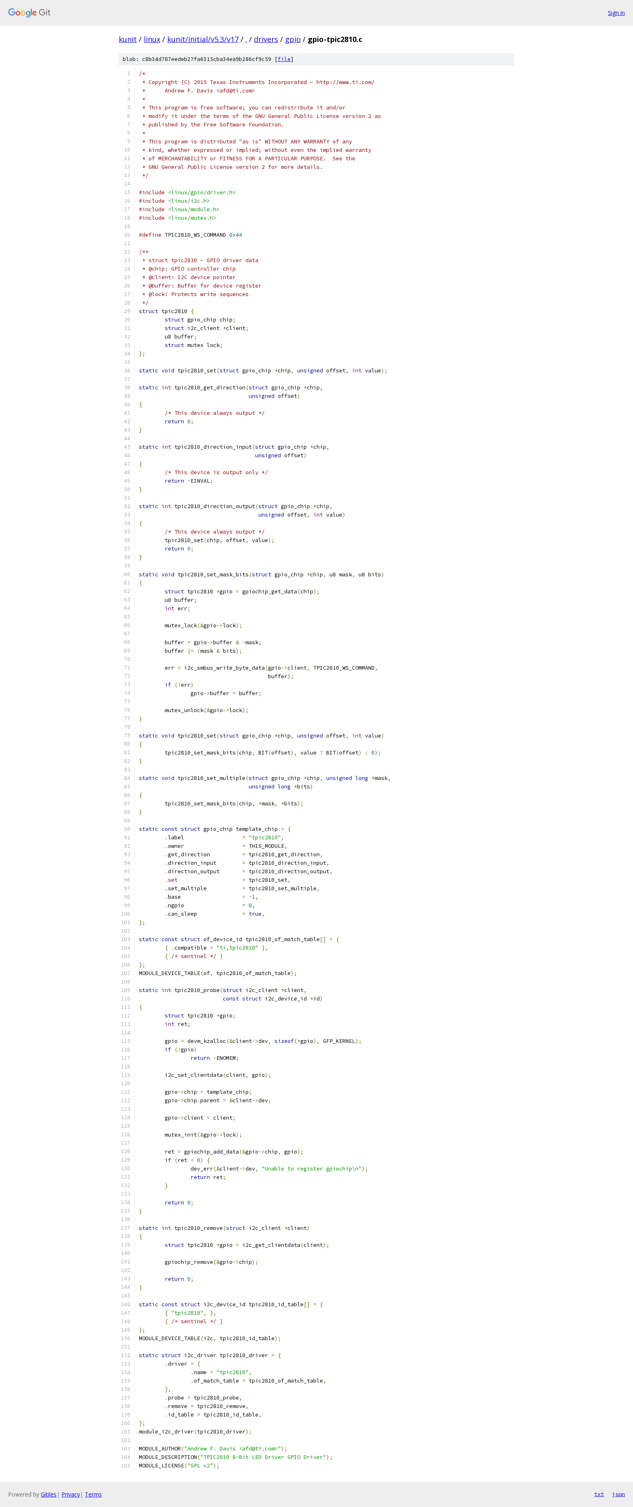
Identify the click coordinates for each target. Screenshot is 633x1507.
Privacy (70, 1494)
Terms (93, 1494)
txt (599, 1494)
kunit (128, 39)
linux (152, 39)
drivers (266, 39)
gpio (293, 39)
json (618, 1494)
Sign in (616, 13)
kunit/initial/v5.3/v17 (203, 39)
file (284, 59)
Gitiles (49, 1494)
